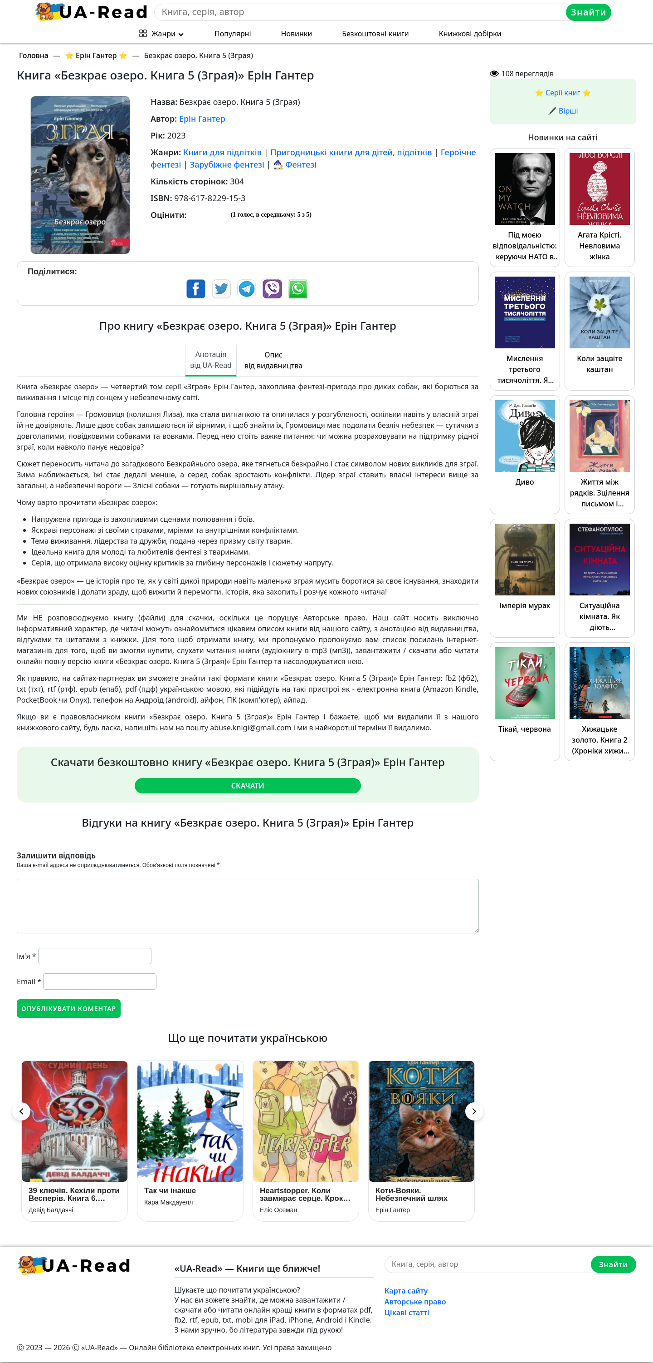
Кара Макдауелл (168, 1203)
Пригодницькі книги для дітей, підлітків (351, 152)
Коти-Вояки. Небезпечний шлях (411, 1195)
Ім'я (26, 956)
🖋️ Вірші (563, 111)
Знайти (589, 12)
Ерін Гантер (202, 118)
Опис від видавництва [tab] (273, 360)
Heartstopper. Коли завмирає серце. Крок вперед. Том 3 (301, 1195)
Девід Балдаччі (51, 1210)
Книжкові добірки (470, 34)
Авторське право (415, 1303)
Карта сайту (406, 1292)
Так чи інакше (170, 1191)
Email (29, 981)
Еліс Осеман (278, 1210)
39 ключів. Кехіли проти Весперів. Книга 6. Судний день (74, 1195)
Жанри (163, 34)
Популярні (232, 34)
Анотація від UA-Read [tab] (211, 359)
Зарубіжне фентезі (227, 164)
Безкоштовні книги (375, 34)
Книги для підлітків (222, 152)
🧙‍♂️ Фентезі (295, 164)
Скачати (247, 786)
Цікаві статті (407, 1313)
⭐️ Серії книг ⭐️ (563, 93)
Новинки (296, 34)
